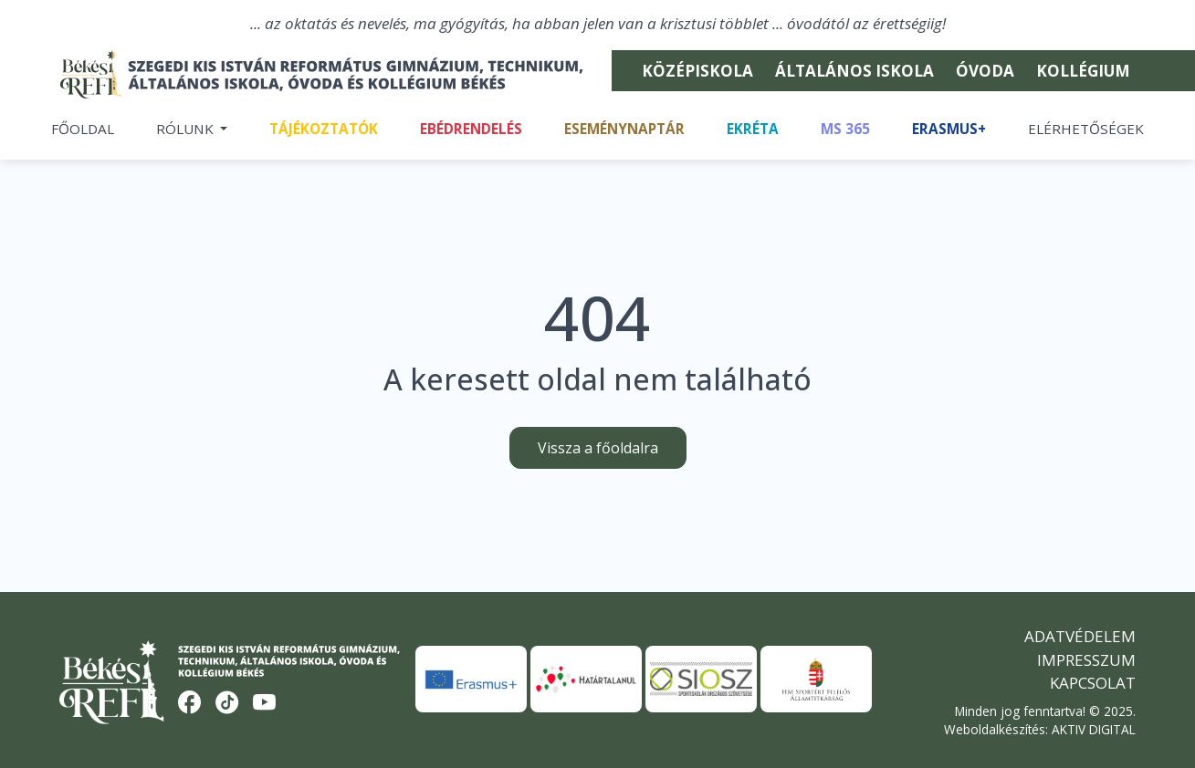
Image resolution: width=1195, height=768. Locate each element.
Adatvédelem (1080, 639)
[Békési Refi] (322, 74)
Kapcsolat (1093, 686)
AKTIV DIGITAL (1094, 732)
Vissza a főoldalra (598, 451)
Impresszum (1086, 662)
